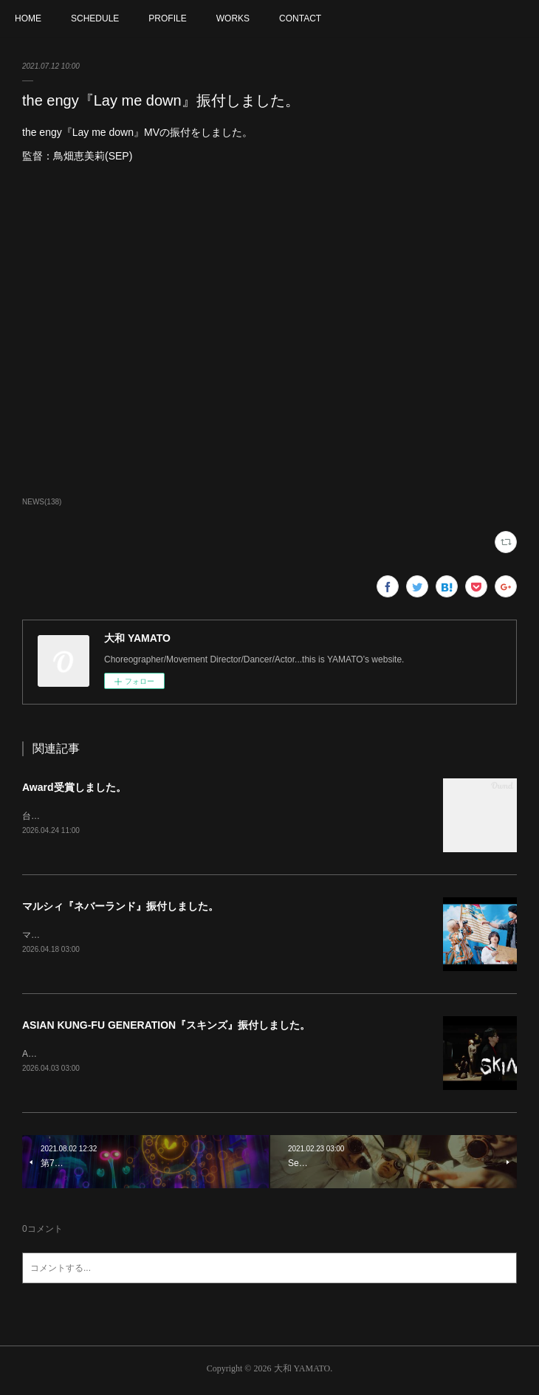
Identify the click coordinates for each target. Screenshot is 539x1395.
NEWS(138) (41, 502)
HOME (28, 18)
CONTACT (300, 18)
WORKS (233, 18)
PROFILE (167, 18)
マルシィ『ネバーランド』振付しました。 (120, 908)
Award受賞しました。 (74, 787)
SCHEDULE (95, 18)
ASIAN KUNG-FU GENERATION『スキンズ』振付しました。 (166, 1027)
